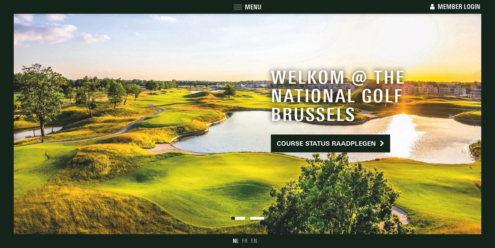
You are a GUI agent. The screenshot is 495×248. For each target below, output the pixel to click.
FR (245, 241)
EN (254, 241)
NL (236, 241)
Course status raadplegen (330, 143)
